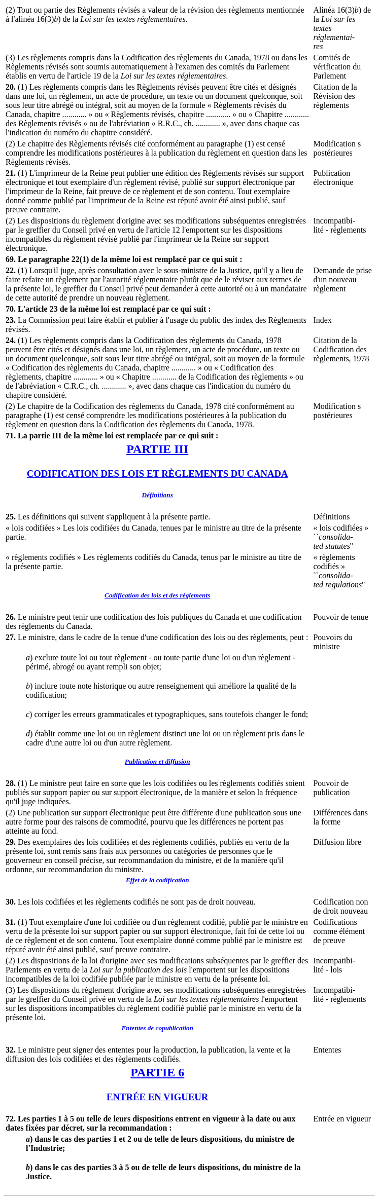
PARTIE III (157, 449)
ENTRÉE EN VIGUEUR (157, 1097)
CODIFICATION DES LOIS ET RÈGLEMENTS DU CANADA (157, 473)
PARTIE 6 (157, 1072)
